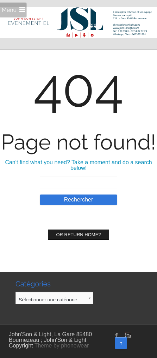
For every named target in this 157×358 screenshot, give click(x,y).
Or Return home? (78, 234)
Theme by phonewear (61, 346)
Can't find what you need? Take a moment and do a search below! (78, 165)
